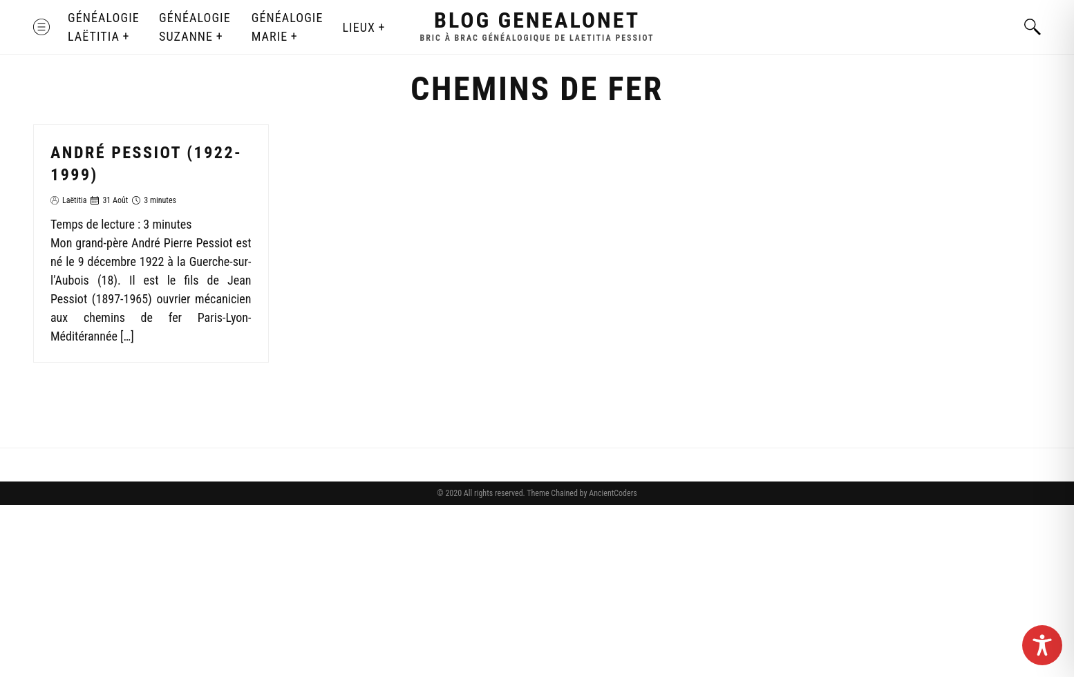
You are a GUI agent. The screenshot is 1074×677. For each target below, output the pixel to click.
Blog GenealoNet (537, 20)
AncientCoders (612, 493)
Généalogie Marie (287, 27)
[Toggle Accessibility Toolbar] (1042, 645)
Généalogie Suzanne (195, 27)
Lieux (358, 27)
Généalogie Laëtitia (104, 27)
